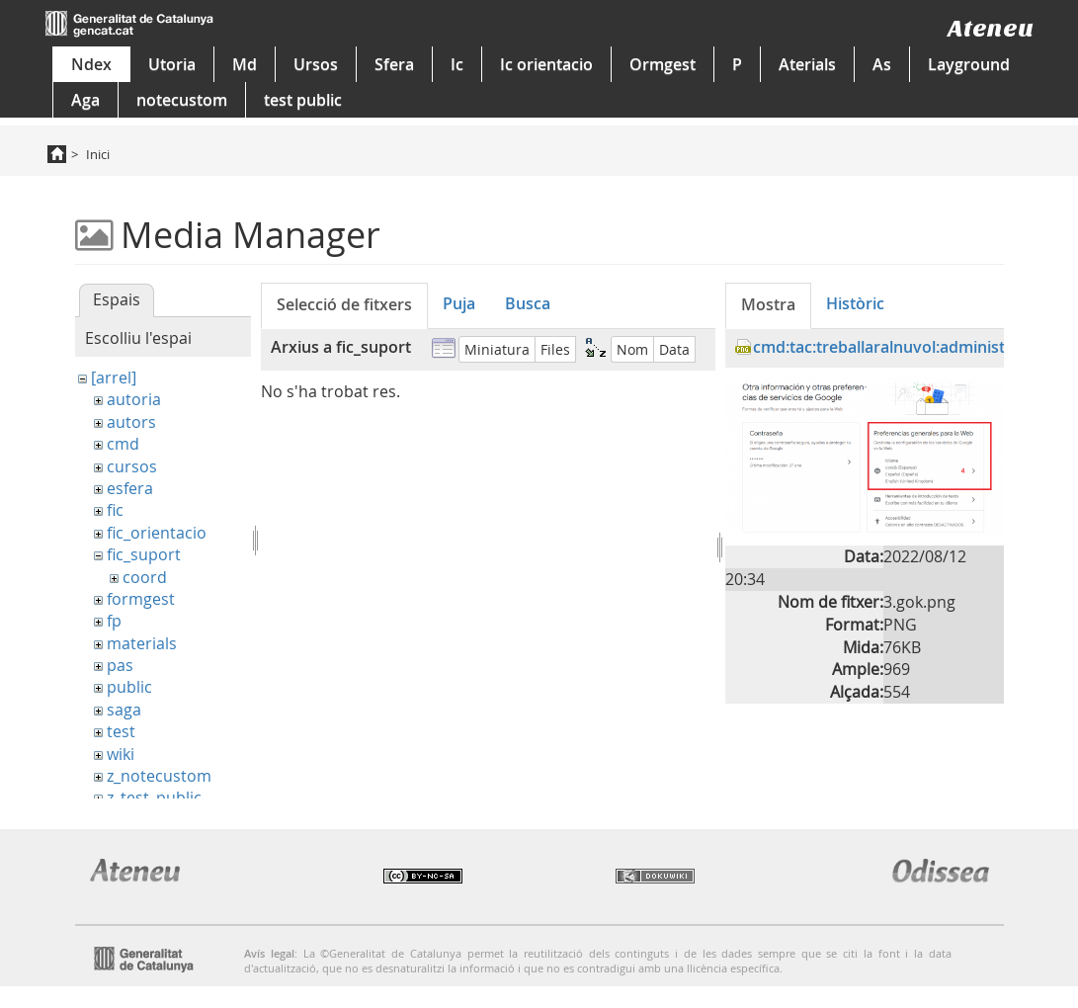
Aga (85, 100)
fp (114, 620)
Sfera (394, 64)
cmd (123, 444)
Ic (457, 64)
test (121, 731)
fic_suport (144, 554)
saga (124, 709)
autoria (134, 399)
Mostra (768, 304)
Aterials (807, 64)
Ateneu (991, 28)
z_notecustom (159, 776)
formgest (141, 599)
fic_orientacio (157, 533)
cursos (132, 466)
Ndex (91, 64)
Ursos (315, 64)
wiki (120, 754)
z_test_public (154, 797)
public (129, 687)
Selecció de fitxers (344, 304)
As (881, 64)
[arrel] (113, 377)
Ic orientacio (546, 64)
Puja (459, 303)
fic (115, 510)
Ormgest (662, 64)
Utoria (172, 64)
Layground (969, 64)
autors (131, 422)
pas (120, 665)
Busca (527, 303)
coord (145, 577)
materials (142, 643)
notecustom (181, 100)
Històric (855, 303)
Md (244, 64)
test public (303, 100)
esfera (130, 488)
